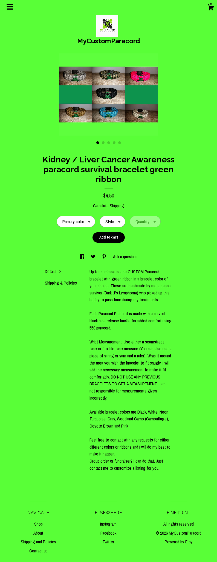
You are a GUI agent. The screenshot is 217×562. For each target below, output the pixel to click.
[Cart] (211, 8)
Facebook (108, 533)
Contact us (38, 551)
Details (53, 271)
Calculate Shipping (108, 206)
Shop (38, 524)
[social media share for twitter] (94, 257)
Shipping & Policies (61, 283)
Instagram (108, 524)
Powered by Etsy (179, 542)
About (38, 533)
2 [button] (103, 142)
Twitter (108, 542)
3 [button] (108, 142)
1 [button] (97, 142)
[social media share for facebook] (82, 257)
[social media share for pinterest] (105, 257)
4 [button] (114, 142)
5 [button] (119, 142)
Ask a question (125, 257)
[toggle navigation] (10, 7)
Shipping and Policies (38, 542)
